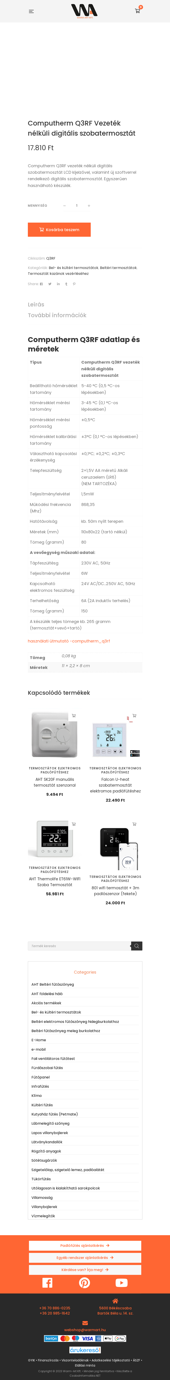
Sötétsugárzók (44, 1160)
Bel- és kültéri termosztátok (73, 267)
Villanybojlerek (44, 1206)
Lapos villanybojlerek (49, 1132)
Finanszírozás (48, 1360)
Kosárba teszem (62, 229)
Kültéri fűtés (42, 1105)
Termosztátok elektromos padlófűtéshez (55, 770)
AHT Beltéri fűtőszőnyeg (52, 984)
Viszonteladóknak (75, 1360)
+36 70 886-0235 (54, 1308)
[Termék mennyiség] (76, 205)
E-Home (38, 1040)
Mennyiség (37, 205)
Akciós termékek (46, 1003)
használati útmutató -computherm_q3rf (69, 641)
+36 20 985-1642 (55, 1313)
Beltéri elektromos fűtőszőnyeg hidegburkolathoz (75, 1021)
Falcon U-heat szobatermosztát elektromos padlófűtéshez (115, 785)
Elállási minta (85, 1365)
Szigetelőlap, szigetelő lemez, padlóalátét (67, 1169)
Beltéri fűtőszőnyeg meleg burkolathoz (65, 1030)
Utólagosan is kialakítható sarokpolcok (65, 1188)
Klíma (36, 1095)
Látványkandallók (46, 1142)
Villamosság (42, 1197)
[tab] (85, 304)
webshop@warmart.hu (85, 1329)
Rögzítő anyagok (46, 1151)
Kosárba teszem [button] (74, 715)
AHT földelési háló (47, 993)
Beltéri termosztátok (118, 267)
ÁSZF (136, 1360)
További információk (57, 315)
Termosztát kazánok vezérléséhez (58, 273)
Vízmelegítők (43, 1216)
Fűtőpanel (40, 1077)
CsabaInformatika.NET (85, 1376)
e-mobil (38, 1049)
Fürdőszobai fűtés (47, 1067)
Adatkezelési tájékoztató (111, 1360)
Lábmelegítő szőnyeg (50, 1123)
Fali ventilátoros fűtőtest (53, 1058)
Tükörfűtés (41, 1179)
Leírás (36, 304)
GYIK (31, 1360)
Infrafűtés (40, 1086)
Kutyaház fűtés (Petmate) (54, 1114)
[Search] (136, 946)
